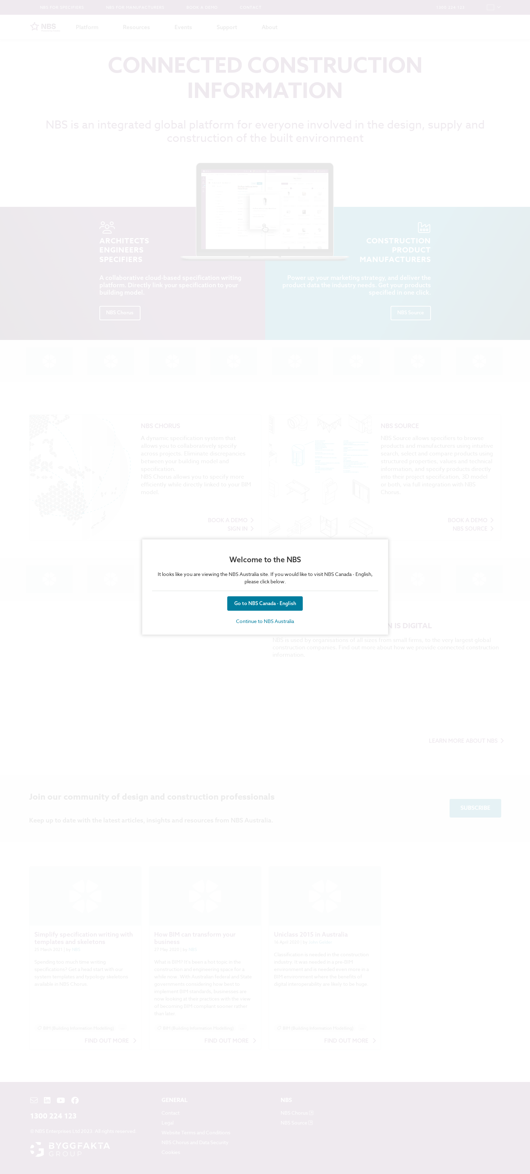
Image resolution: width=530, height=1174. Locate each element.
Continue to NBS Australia (265, 621)
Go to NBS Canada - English (265, 603)
